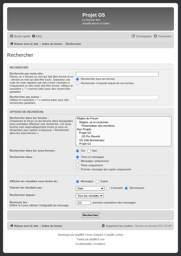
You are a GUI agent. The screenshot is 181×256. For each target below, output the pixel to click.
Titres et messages (90, 156)
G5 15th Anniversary (123, 140)
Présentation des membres (123, 126)
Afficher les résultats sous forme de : (34, 181)
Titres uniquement (89, 165)
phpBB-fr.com (97, 239)
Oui (80, 150)
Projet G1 (123, 144)
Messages (84, 181)
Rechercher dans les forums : (29, 117)
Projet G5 (123, 133)
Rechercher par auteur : (25, 96)
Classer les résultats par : (26, 187)
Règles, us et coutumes (123, 122)
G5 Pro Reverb (123, 136)
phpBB (79, 234)
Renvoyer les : (19, 202)
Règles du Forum (123, 118)
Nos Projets (123, 129)
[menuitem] (37, 36)
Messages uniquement (92, 160)
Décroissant (134, 187)
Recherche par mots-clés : (27, 73)
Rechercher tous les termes (95, 78)
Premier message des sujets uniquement (103, 169)
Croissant (114, 187)
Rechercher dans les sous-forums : (33, 150)
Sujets (102, 181)
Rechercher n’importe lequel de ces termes (105, 83)
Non (92, 150)
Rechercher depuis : (23, 194)
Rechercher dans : (22, 156)
